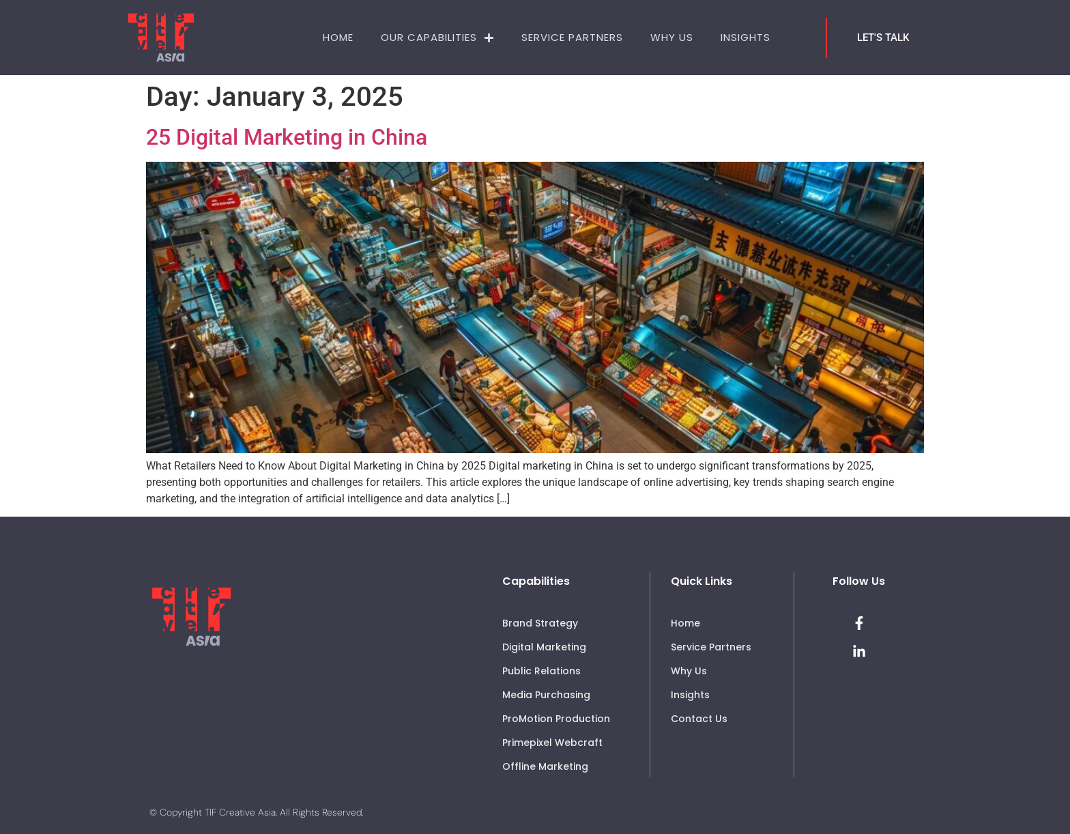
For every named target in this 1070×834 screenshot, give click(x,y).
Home (338, 37)
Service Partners (572, 37)
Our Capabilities (437, 38)
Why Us (671, 37)
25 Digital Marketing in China (286, 137)
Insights (745, 37)
